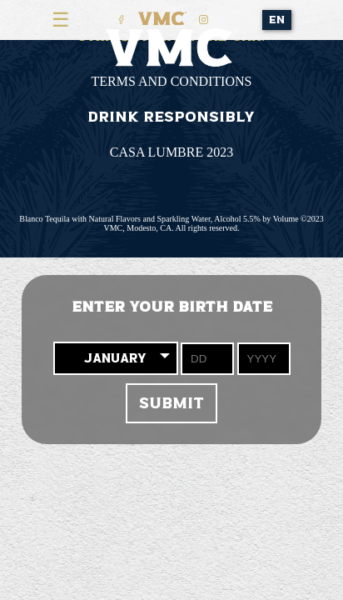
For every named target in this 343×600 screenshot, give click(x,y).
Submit (171, 403)
